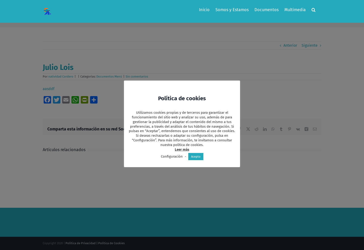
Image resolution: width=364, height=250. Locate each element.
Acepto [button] (196, 156)
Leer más (182, 149)
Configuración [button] (172, 156)
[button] (313, 9)
